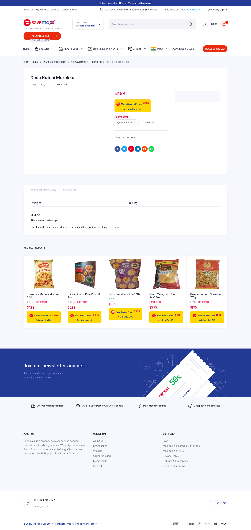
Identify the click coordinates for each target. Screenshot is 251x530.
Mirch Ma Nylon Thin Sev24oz (162, 296)
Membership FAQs (173, 450)
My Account (42, 9)
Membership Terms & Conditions (181, 445)
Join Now (127, 109)
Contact (97, 466)
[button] (127, 122)
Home (26, 48)
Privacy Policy (171, 455)
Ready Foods (68, 49)
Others (134, 49)
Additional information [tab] (43, 190)
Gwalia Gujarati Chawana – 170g (206, 296)
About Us (28, 9)
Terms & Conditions (174, 466)
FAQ (165, 440)
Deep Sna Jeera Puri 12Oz (124, 294)
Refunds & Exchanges (175, 460)
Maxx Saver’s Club (183, 48)
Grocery (42, 49)
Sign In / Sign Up (217, 9)
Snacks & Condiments (103, 49)
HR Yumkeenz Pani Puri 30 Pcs (84, 296)
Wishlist (55, 9)
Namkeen (97, 62)
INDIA (36, 62)
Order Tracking (69, 9)
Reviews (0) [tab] (69, 190)
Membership (100, 460)
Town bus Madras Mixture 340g (43, 296)
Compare (149, 122)
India (157, 49)
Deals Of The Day (214, 48)
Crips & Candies (79, 62)
